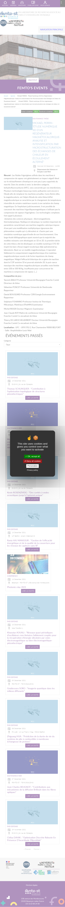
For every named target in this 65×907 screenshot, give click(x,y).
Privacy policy (32, 470)
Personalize (32, 466)
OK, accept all (32, 456)
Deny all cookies (32, 461)
